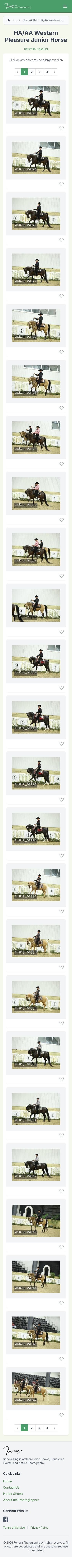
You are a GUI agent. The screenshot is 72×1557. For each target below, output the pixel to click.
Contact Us (11, 1487)
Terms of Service (14, 1527)
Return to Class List (36, 49)
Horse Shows (13, 1494)
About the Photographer (21, 1500)
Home (7, 1481)
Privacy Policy (39, 1527)
